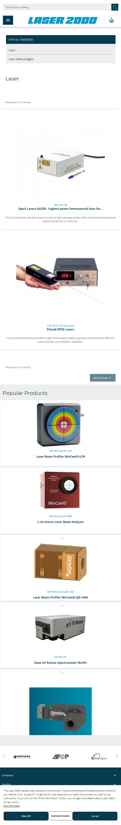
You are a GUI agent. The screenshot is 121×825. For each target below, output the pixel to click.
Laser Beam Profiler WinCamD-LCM (60, 456)
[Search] (60, 7)
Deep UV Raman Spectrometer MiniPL (60, 663)
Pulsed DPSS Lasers (60, 329)
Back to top (103, 378)
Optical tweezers (21, 39)
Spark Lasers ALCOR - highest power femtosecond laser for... (60, 209)
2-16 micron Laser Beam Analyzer (60, 522)
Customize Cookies (60, 816)
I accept (95, 816)
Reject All (26, 816)
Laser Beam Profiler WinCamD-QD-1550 (60, 597)
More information (12, 805)
